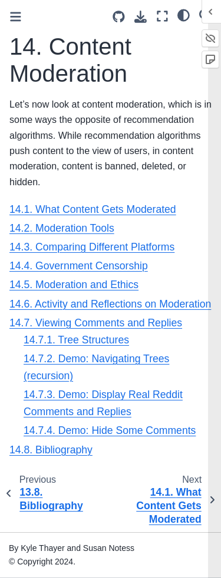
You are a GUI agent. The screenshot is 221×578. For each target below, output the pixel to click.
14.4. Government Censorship (78, 266)
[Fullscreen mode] (162, 16)
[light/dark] (183, 15)
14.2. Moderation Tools (61, 228)
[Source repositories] (119, 16)
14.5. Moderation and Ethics (73, 284)
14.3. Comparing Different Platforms (91, 247)
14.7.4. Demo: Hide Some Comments (110, 430)
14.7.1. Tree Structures (76, 340)
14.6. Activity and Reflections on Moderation (110, 304)
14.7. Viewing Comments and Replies (95, 323)
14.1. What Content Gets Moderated (92, 209)
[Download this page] (140, 16)
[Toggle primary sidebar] (16, 16)
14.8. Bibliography (51, 450)
